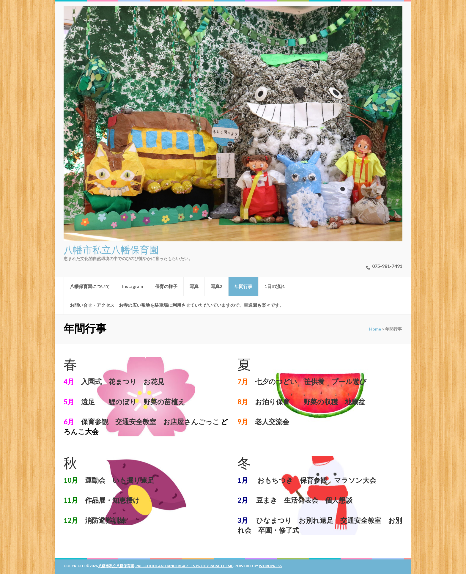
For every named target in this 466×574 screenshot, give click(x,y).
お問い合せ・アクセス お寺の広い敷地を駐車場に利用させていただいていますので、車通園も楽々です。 (177, 305)
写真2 (216, 286)
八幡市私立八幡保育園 (111, 249)
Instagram (132, 286)
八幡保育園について (90, 286)
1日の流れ (275, 286)
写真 (194, 286)
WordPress (270, 566)
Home (375, 328)
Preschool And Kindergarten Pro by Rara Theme (184, 566)
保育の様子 (166, 286)
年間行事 (243, 286)
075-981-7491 (387, 266)
